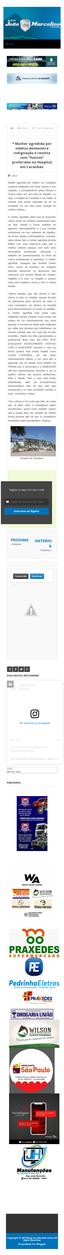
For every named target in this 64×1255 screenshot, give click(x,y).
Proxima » (46, 550)
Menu (10, 43)
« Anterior (16, 544)
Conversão (21, 576)
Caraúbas (12, 775)
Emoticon (37, 576)
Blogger (41, 1244)
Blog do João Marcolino (40, 1237)
